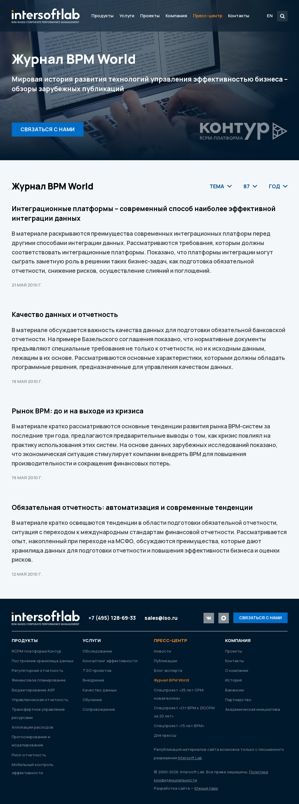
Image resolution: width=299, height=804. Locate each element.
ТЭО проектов (97, 670)
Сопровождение (99, 709)
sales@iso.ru (161, 617)
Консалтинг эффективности (110, 660)
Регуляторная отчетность (37, 670)
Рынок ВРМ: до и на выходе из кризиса (77, 410)
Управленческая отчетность (40, 699)
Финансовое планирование (39, 680)
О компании (236, 670)
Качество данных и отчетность (65, 314)
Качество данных (100, 690)
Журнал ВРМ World (171, 680)
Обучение (92, 699)
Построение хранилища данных (43, 660)
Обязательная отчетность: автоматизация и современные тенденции (132, 507)
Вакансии (234, 690)
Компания (176, 16)
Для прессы (165, 735)
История (233, 680)
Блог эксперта (168, 670)
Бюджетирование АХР (33, 690)
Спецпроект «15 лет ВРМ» (179, 725)
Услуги (126, 16)
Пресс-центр (207, 16)
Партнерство (238, 699)
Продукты (102, 16)
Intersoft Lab (46, 15)
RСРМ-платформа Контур (36, 651)
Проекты (150, 16)
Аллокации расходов (32, 727)
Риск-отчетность (29, 755)
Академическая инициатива (252, 709)
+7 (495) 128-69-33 (112, 617)
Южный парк (206, 788)
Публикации (165, 660)
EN (270, 16)
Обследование (97, 651)
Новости (162, 651)
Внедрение (93, 680)
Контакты (238, 16)
